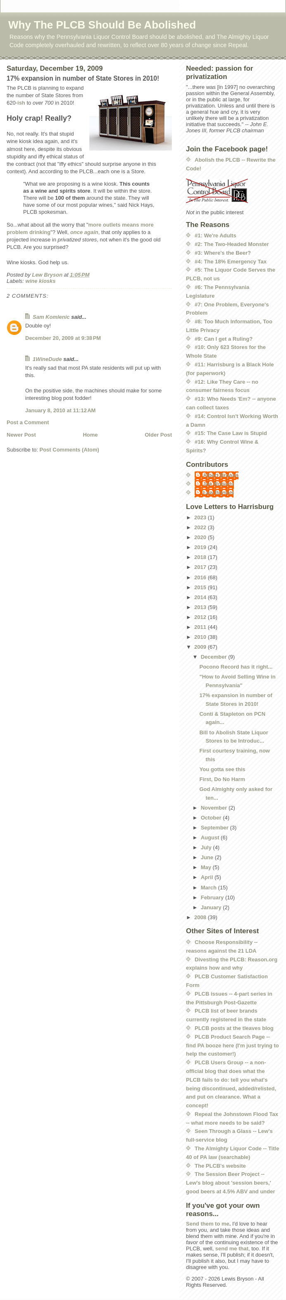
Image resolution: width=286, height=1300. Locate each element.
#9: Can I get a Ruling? (224, 339)
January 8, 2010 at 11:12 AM (60, 410)
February (213, 897)
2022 (201, 527)
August (211, 837)
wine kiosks (41, 281)
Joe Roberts (218, 484)
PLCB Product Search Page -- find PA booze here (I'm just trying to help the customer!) (232, 1045)
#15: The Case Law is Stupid (231, 433)
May (207, 867)
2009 (201, 647)
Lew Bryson (218, 493)
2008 (201, 917)
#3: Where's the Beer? (223, 253)
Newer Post (21, 435)
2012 (201, 617)
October (212, 818)
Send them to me (207, 1224)
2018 (201, 557)
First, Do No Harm (222, 779)
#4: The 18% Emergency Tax (231, 261)
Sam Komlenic (51, 317)
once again (84, 232)
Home (90, 435)
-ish (20, 103)
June (208, 857)
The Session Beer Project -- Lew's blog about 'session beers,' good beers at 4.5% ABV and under (230, 1183)
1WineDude (47, 359)
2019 (201, 547)
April (207, 877)
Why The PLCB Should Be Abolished (102, 25)
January (212, 907)
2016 (201, 577)
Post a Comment (28, 422)
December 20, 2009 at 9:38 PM (63, 338)
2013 (201, 607)
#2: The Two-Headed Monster (232, 244)
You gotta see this (222, 769)
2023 (201, 517)
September (215, 827)
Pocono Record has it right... (235, 667)
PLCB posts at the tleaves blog (234, 1028)
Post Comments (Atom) (69, 450)
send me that (231, 1248)
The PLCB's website (220, 1166)
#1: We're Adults (215, 235)
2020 (201, 537)
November (215, 808)
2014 (201, 597)
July (207, 847)
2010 (201, 637)
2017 (201, 567)
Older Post (158, 435)
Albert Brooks (220, 475)
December (214, 657)
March (209, 887)
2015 (201, 587)
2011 (201, 627)
